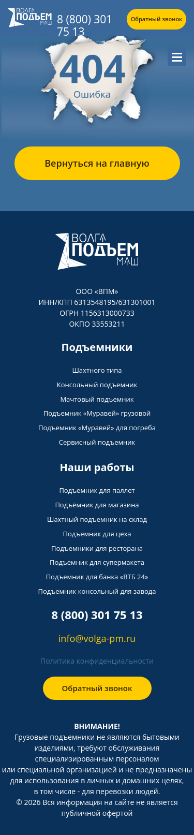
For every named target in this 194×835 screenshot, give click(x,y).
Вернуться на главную (97, 163)
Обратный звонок (157, 19)
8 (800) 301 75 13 (84, 25)
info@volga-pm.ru (97, 638)
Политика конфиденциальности (97, 661)
